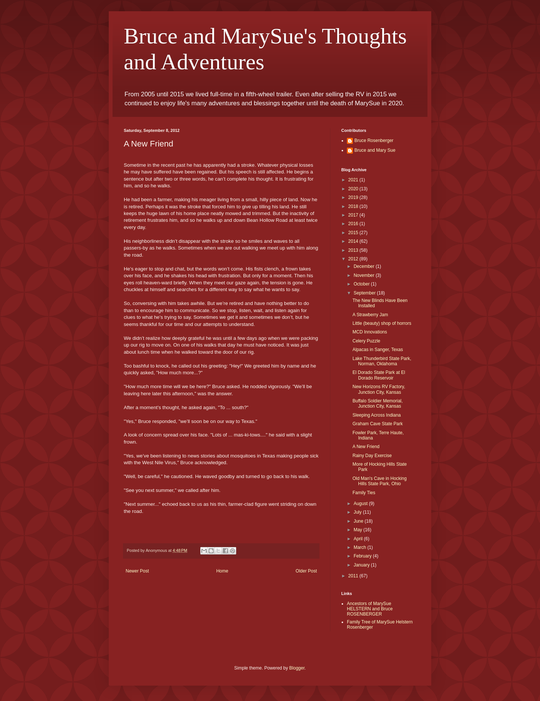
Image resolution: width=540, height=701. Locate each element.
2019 (354, 197)
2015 (354, 232)
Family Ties (363, 492)
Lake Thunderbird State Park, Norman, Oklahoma (381, 361)
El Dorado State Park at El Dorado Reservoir (378, 375)
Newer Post (137, 571)
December (365, 266)
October (362, 284)
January (362, 565)
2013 (354, 250)
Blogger (296, 668)
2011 (354, 575)
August (361, 503)
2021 (354, 179)
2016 (354, 223)
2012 (354, 259)
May (358, 529)
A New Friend (366, 446)
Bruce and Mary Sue (374, 150)
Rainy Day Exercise (372, 455)
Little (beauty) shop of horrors (381, 323)
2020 (354, 188)
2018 (354, 206)
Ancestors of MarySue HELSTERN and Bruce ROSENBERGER (370, 609)
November (365, 275)
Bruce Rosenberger (373, 140)
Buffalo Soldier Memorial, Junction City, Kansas (377, 403)
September (365, 293)
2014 (354, 241)
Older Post (306, 571)
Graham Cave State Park (377, 423)
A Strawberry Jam (370, 314)
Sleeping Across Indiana (376, 415)
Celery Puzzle (366, 341)
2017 (354, 215)
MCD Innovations (369, 332)
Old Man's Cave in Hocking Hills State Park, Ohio (379, 481)
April (359, 538)
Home (222, 571)
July (358, 512)
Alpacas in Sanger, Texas (377, 349)
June (359, 521)
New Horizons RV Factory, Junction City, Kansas (378, 389)
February (363, 556)
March (361, 547)
